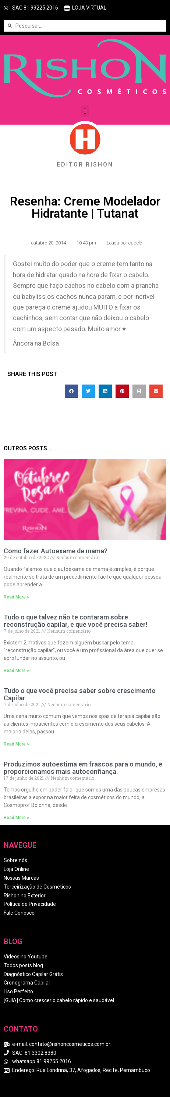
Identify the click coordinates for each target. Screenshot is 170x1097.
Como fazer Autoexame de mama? (55, 551)
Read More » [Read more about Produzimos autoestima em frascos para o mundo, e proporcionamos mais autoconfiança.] (16, 817)
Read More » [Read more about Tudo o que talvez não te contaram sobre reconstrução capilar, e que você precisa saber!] (16, 670)
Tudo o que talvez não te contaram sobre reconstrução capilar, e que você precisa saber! (76, 620)
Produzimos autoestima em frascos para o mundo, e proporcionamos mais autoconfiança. (83, 767)
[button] (84, 111)
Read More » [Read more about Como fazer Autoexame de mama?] (16, 597)
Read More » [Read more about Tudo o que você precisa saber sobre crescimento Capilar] (16, 744)
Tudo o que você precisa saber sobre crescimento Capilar (80, 694)
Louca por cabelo (124, 243)
